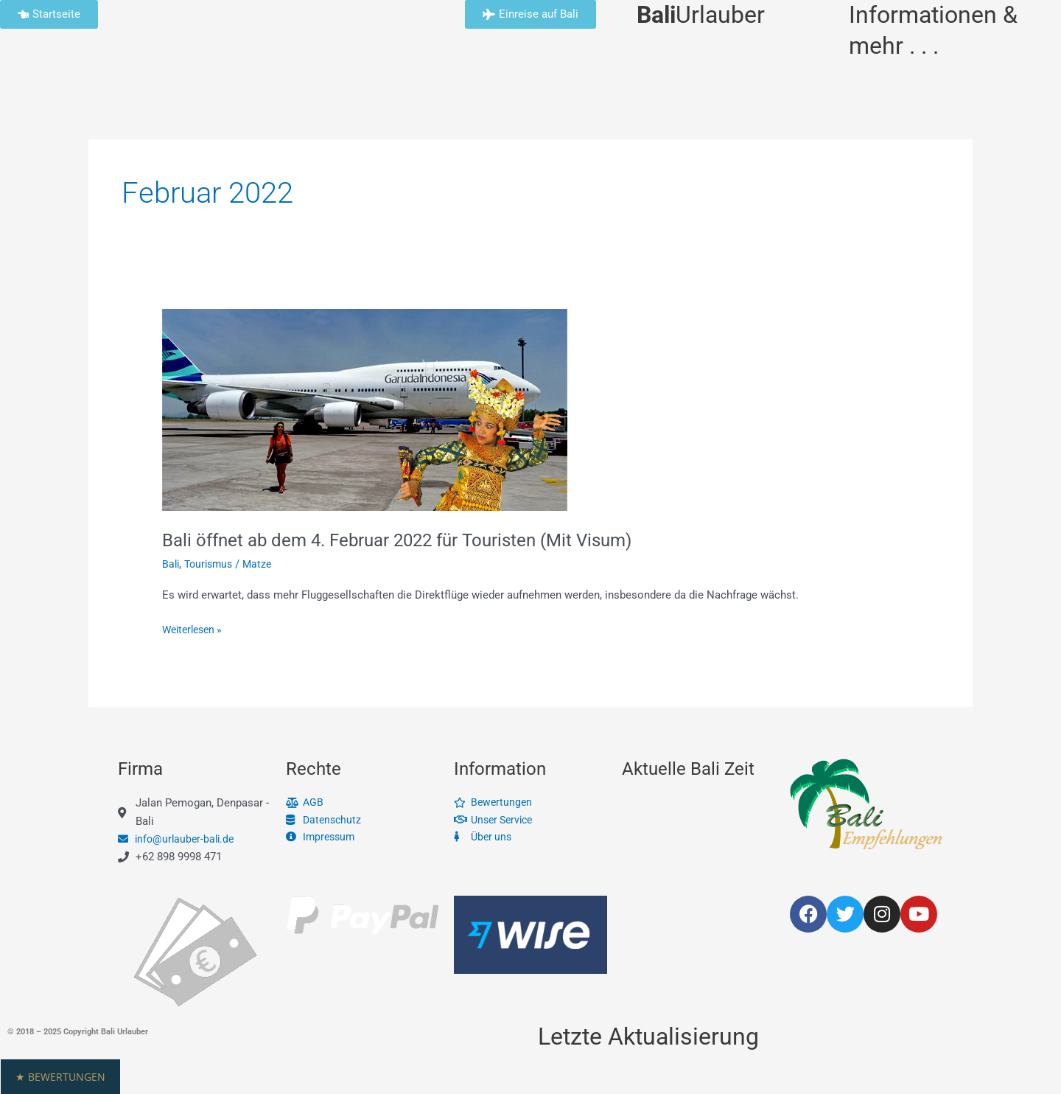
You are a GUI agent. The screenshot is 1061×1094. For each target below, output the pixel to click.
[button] (530, 1076)
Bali (663, 78)
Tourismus (212, 564)
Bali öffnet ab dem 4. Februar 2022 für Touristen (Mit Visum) (417, 540)
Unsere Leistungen (398, 78)
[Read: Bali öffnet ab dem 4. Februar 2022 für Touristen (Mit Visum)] (364, 409)
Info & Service (133, 78)
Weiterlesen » (195, 628)
